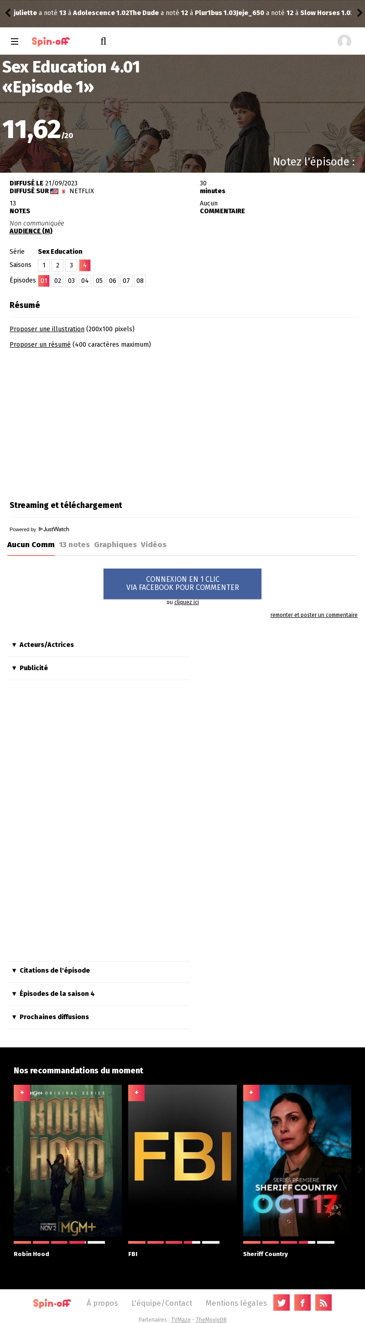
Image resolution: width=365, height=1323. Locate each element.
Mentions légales (236, 1303)
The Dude (28, 13)
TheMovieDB (211, 1320)
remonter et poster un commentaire (314, 615)
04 (85, 281)
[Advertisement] (86, 421)
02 (57, 281)
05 (99, 281)
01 (44, 281)
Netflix (81, 191)
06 (112, 281)
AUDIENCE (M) (31, 231)
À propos (102, 1303)
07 (126, 281)
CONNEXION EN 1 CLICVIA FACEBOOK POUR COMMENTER (182, 583)
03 (71, 281)
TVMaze (181, 1320)
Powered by (39, 529)
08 (140, 281)
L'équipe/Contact (161, 1303)
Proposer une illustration (47, 329)
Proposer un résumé (40, 345)
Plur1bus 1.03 (100, 13)
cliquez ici (186, 602)
